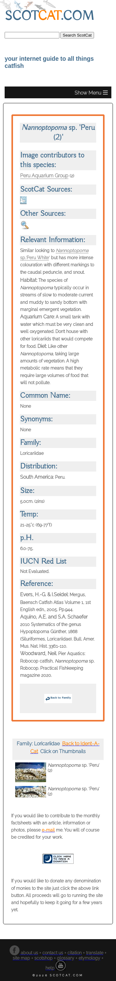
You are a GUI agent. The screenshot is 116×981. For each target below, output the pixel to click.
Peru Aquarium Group (44, 176)
